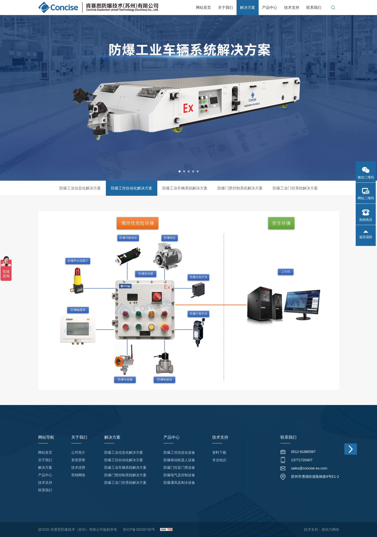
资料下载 (219, 452)
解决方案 (247, 7)
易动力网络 (330, 529)
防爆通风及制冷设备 (179, 483)
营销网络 (78, 475)
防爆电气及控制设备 (179, 475)
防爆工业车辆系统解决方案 (184, 188)
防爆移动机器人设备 (179, 460)
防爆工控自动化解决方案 (131, 188)
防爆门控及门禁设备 (179, 467)
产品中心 (269, 7)
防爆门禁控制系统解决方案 (240, 188)
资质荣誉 (78, 460)
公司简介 (78, 452)
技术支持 (291, 7)
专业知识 (219, 460)
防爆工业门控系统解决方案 (295, 188)
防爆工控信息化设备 (179, 452)
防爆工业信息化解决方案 (80, 188)
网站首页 (203, 7)
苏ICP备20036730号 (139, 529)
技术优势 (78, 467)
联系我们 (313, 7)
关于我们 (225, 7)
